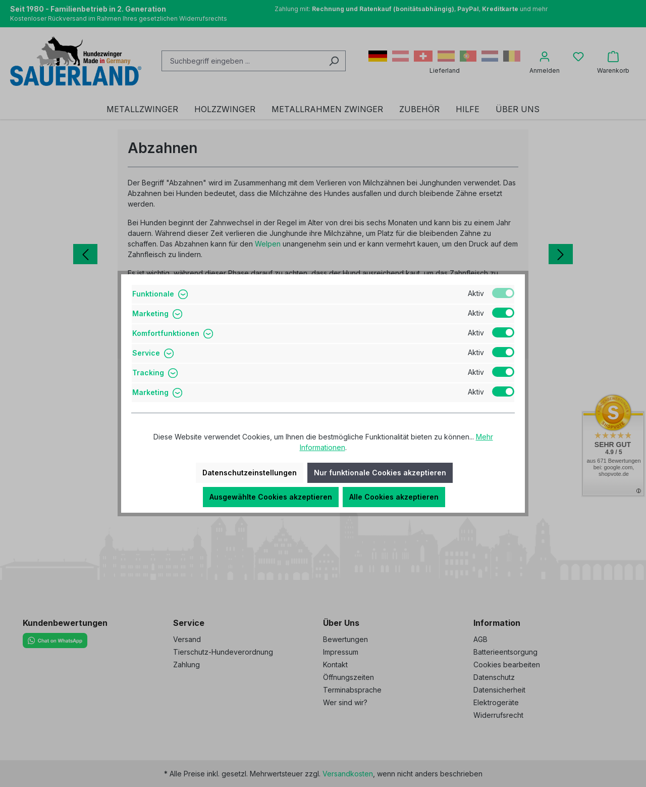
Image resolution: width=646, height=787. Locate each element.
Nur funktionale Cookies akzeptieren (380, 472)
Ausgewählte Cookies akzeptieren (270, 497)
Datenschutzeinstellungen (249, 472)
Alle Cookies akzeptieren (394, 497)
